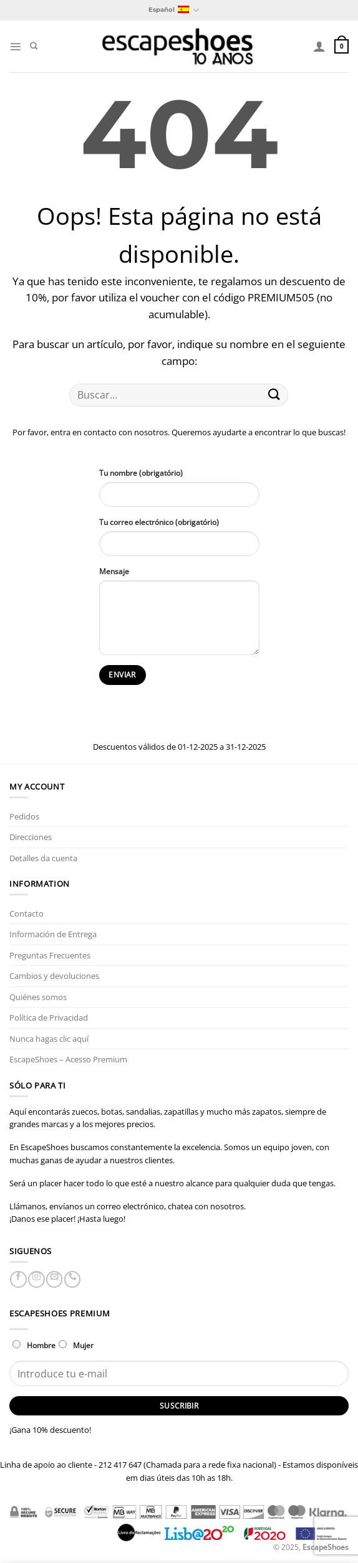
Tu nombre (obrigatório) (141, 473)
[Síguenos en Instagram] (36, 1279)
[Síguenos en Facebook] (18, 1279)
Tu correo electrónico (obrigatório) (159, 522)
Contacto (26, 913)
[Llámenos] (72, 1279)
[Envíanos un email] (54, 1279)
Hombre (34, 1345)
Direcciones (30, 837)
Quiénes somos (38, 997)
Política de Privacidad (48, 1017)
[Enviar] (273, 395)
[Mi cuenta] (319, 46)
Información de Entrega (53, 934)
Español (173, 10)
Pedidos (24, 816)
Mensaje (114, 571)
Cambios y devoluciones (54, 975)
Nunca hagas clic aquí (49, 1038)
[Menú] (15, 46)
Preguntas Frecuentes (49, 955)
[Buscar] (33, 46)
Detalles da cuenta (43, 858)
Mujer (76, 1345)
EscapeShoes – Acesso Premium (68, 1059)
